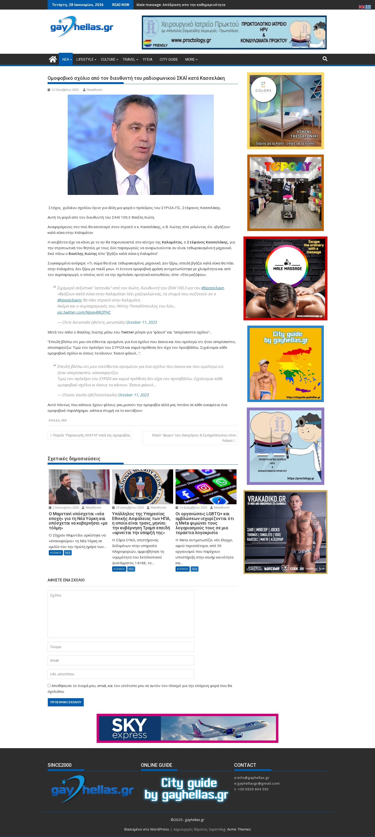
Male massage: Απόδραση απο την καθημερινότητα (181, 4)
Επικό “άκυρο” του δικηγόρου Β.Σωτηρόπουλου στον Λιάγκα (194, 438)
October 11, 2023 (141, 322)
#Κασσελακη (212, 287)
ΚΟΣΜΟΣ (55, 552)
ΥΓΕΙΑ (147, 59)
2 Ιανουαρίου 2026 (64, 507)
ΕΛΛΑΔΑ (54, 420)
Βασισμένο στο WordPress (146, 829)
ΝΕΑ (65, 59)
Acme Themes (239, 829)
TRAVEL (129, 59)
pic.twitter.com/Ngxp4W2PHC (83, 312)
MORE (190, 59)
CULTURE (108, 59)
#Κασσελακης (69, 300)
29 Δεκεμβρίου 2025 (128, 507)
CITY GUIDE (169, 59)
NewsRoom (92, 90)
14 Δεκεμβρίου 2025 (191, 507)
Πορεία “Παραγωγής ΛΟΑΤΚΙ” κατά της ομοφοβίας (91, 435)
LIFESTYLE (85, 59)
